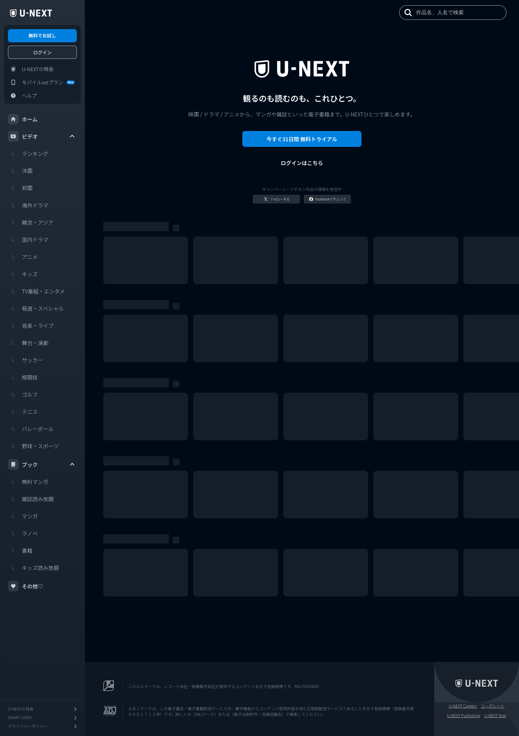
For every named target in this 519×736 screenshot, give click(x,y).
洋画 (20, 170)
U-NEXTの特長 (31, 69)
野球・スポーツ (33, 446)
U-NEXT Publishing (463, 715)
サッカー (25, 360)
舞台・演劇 (28, 342)
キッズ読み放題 (33, 567)
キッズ (23, 274)
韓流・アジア (30, 222)
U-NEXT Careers (463, 706)
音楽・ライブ (31, 325)
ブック (41, 464)
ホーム (23, 119)
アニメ (23, 256)
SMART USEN (43, 717)
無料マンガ (28, 481)
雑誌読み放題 (31, 499)
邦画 (20, 188)
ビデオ (41, 136)
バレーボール (31, 428)
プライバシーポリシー (43, 726)
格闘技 (23, 377)
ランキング (28, 153)
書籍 (20, 550)
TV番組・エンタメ (36, 291)
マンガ (23, 516)
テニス (23, 411)
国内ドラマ (28, 239)
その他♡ (25, 586)
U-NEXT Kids (495, 715)
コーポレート (492, 706)
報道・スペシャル (36, 308)
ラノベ (23, 533)
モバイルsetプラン (41, 82)
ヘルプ (22, 95)
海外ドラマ (28, 205)
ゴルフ (23, 394)
